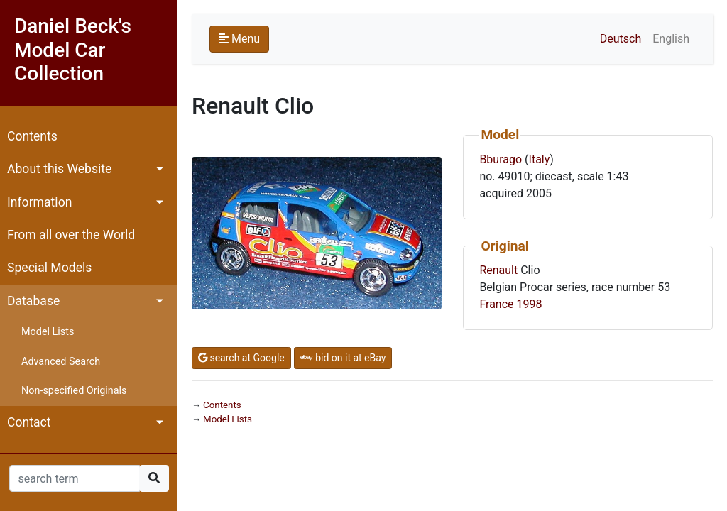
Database (33, 301)
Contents (32, 136)
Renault (498, 270)
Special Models (49, 267)
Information (39, 202)
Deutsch (620, 38)
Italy (539, 159)
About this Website (59, 169)
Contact (29, 422)
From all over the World (71, 235)
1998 (529, 304)
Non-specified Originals (73, 391)
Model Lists (47, 332)
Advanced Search (60, 362)
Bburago (500, 159)
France (496, 304)
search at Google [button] (241, 357)
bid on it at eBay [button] (343, 357)
